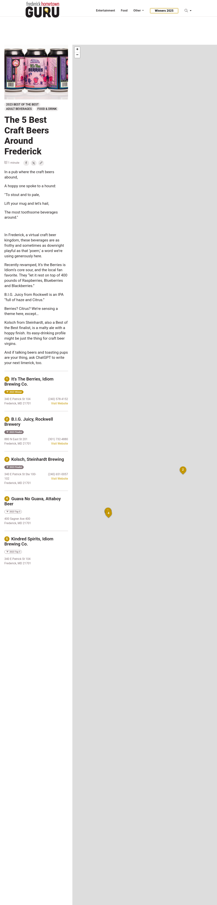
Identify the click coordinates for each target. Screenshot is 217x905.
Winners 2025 (164, 10)
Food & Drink (47, 109)
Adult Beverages (19, 109)
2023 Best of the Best (22, 104)
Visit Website (59, 403)
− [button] (77, 55)
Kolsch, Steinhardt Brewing (34, 459)
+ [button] (77, 49)
